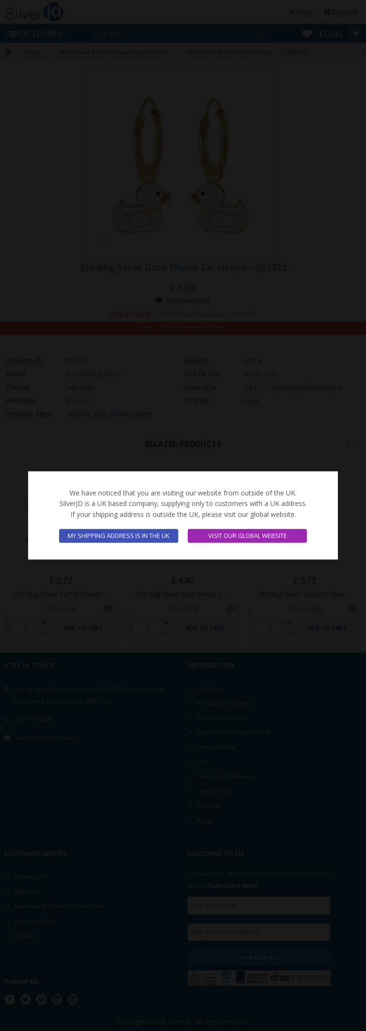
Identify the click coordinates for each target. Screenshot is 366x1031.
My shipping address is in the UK (119, 536)
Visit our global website (247, 536)
